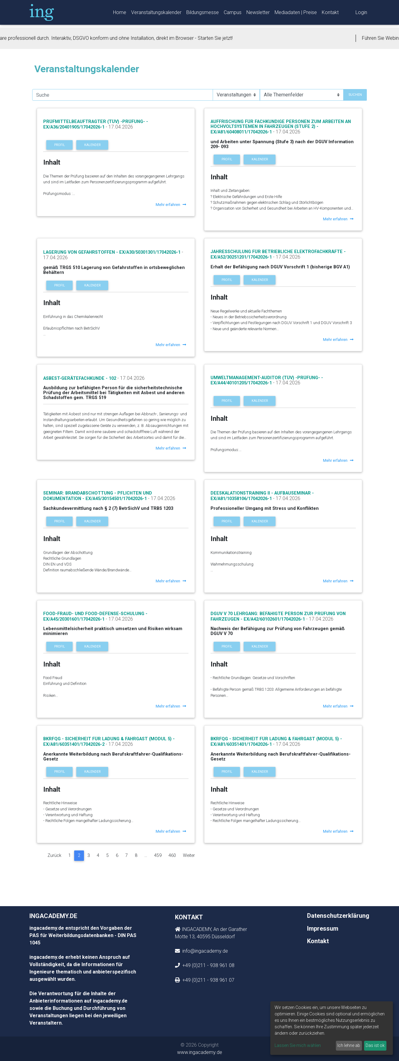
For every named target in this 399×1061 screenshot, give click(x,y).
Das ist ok (375, 1045)
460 (172, 855)
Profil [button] (59, 145)
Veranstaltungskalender (156, 14)
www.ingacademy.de (199, 1052)
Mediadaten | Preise (296, 14)
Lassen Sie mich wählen (298, 1045)
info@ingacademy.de (204, 951)
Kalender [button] (92, 145)
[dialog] (331, 1028)
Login (361, 14)
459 (158, 855)
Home (119, 14)
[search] (122, 95)
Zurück (54, 855)
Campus (232, 14)
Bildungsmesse (202, 14)
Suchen (355, 95)
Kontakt (330, 14)
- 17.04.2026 (118, 127)
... (145, 855)
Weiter (189, 855)
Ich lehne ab (348, 1045)
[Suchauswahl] (236, 95)
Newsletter (258, 14)
